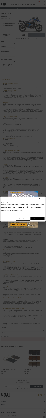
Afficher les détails (38, 214)
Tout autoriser (37, 218)
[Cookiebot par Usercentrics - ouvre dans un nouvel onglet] (39, 198)
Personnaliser (22, 218)
